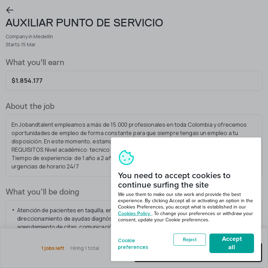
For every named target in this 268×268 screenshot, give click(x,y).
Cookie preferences (133, 243)
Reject (189, 240)
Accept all (232, 243)
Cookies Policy (134, 213)
